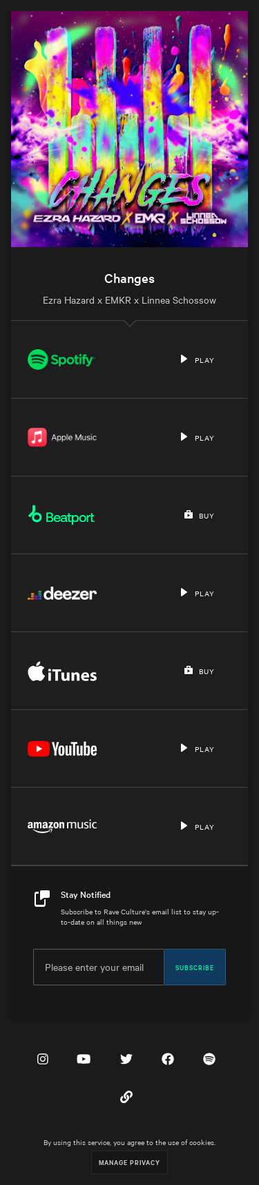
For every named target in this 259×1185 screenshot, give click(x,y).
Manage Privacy (129, 1162)
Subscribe (194, 967)
